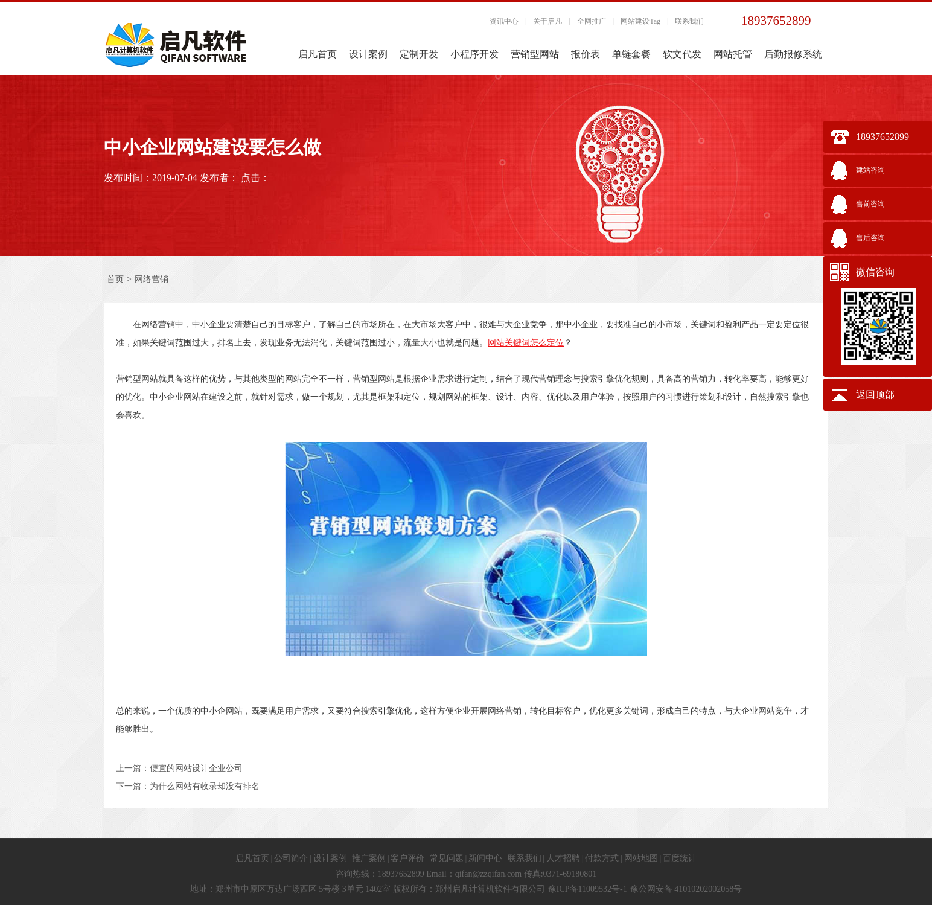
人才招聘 (563, 858)
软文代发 (682, 54)
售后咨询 (870, 238)
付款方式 (602, 858)
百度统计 (680, 858)
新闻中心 (485, 858)
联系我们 (689, 21)
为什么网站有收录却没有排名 (205, 786)
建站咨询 (870, 170)
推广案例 (369, 858)
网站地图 (641, 858)
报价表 (585, 54)
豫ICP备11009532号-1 (587, 889)
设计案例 (368, 54)
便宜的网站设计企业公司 (196, 768)
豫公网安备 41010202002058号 (686, 889)
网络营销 (151, 279)
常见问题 (447, 858)
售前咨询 (870, 204)
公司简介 (291, 858)
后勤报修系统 (793, 54)
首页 (115, 279)
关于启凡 (547, 21)
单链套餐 (631, 54)
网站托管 (732, 54)
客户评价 (407, 858)
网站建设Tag (640, 21)
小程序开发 (474, 54)
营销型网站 (535, 54)
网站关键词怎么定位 (526, 342)
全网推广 (591, 21)
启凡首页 (317, 54)
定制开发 (419, 54)
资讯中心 (504, 21)
